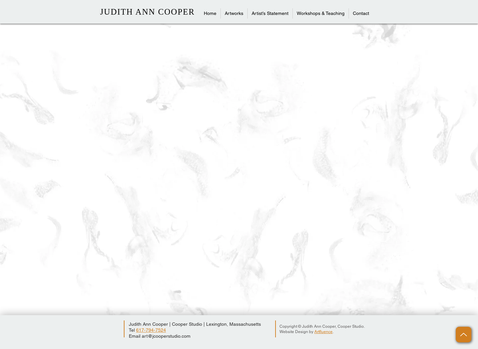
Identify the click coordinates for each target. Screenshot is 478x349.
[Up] (463, 334)
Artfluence (323, 331)
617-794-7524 (151, 330)
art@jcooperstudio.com (166, 336)
